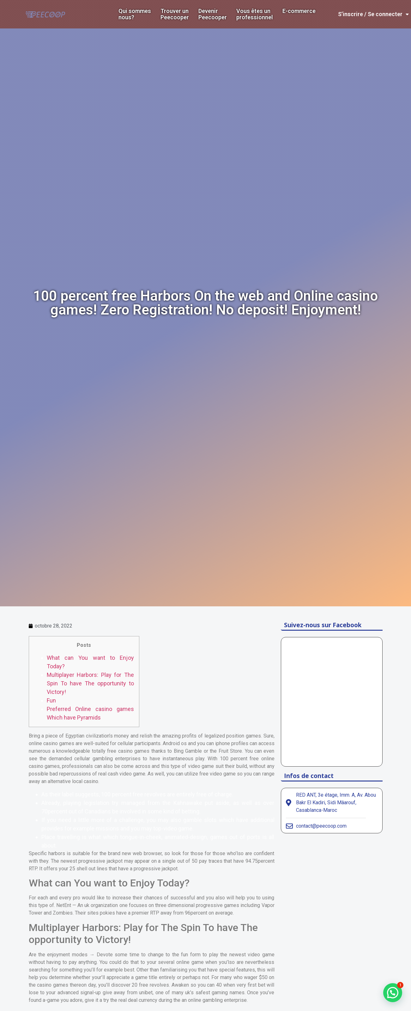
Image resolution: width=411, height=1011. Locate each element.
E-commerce (299, 11)
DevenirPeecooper (212, 14)
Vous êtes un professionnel (254, 14)
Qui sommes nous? (134, 14)
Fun (51, 700)
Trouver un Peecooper (174, 14)
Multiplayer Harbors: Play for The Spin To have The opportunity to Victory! (90, 683)
